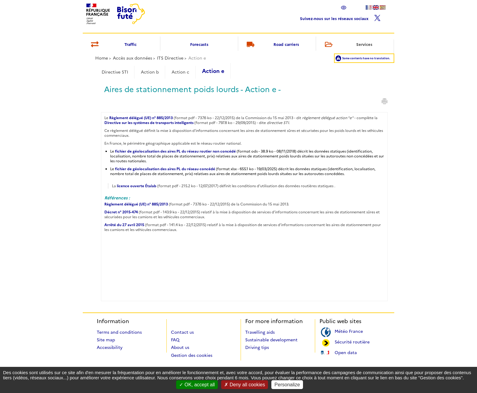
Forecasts (199, 44)
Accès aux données (132, 58)
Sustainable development (271, 340)
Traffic (113, 44)
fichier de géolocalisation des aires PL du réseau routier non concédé (175, 151)
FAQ (175, 340)
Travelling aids (260, 332)
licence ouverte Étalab (136, 186)
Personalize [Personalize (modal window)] (287, 384)
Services (347, 44)
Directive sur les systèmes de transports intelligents (148, 122)
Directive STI (115, 72)
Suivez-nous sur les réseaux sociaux (340, 17)
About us (180, 347)
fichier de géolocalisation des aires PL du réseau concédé (165, 169)
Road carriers (272, 44)
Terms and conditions (119, 332)
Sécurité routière (352, 341)
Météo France (349, 331)
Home (101, 58)
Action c (180, 72)
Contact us (182, 332)
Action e (213, 71)
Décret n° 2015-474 (121, 212)
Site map (106, 340)
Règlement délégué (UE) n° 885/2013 (141, 117)
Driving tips (257, 347)
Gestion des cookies (191, 355)
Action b (150, 72)
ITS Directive (170, 58)
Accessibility (110, 347)
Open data (346, 352)
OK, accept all (197, 384)
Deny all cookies (244, 384)
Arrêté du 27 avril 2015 (124, 224)
